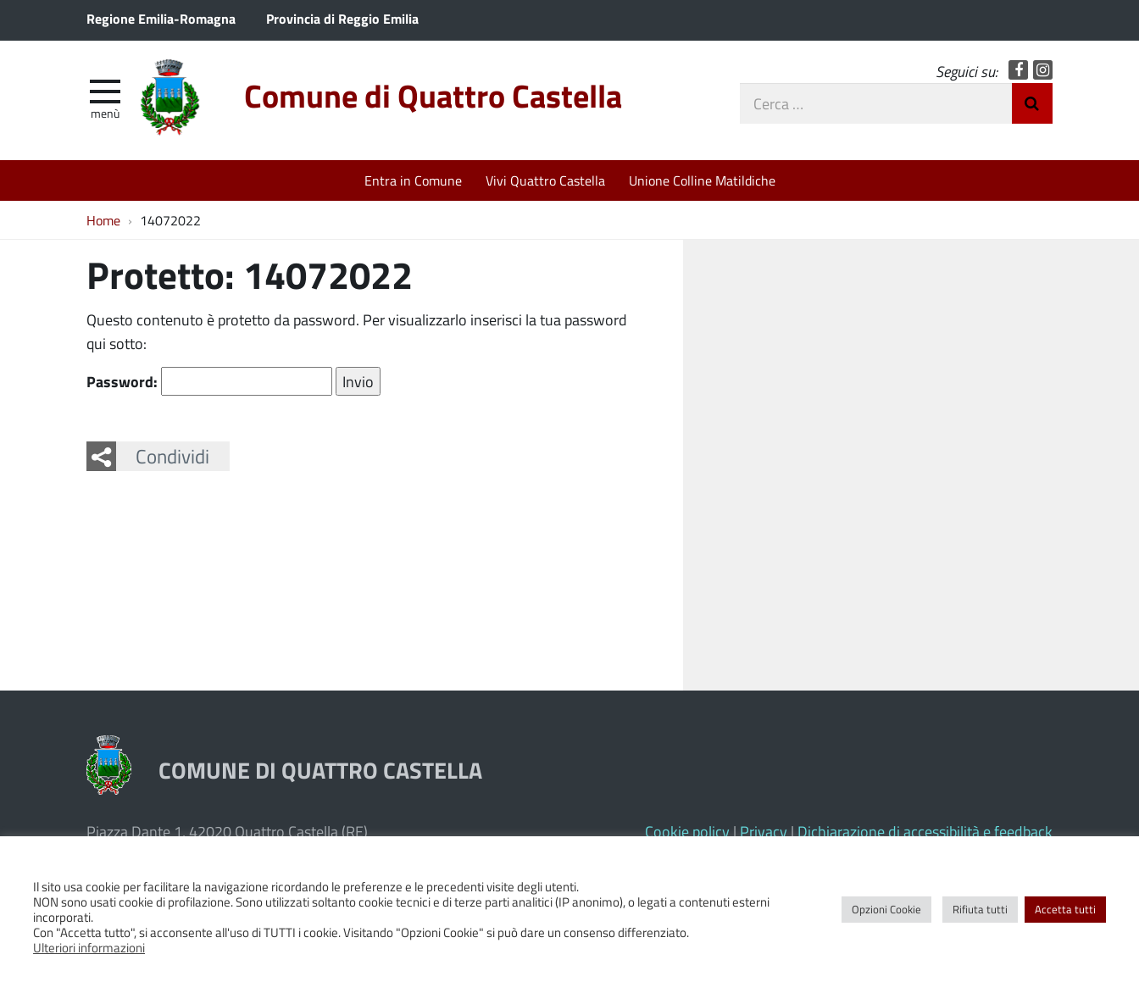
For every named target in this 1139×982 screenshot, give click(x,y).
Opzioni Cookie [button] (886, 909)
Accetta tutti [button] (1065, 909)
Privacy (763, 831)
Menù (105, 112)
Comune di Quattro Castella (433, 95)
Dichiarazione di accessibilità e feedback (925, 831)
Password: (209, 381)
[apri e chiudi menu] (105, 90)
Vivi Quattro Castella (545, 180)
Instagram (1043, 70)
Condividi (172, 455)
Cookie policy (687, 831)
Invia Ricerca (1032, 103)
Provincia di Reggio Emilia (342, 18)
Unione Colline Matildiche (702, 180)
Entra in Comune (413, 180)
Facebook (1018, 70)
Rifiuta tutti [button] (980, 909)
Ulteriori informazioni (89, 947)
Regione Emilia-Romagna (161, 18)
